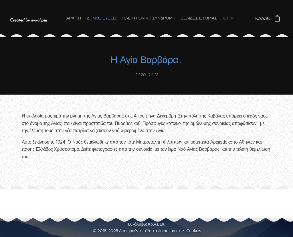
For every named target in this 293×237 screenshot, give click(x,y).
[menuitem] (214, 18)
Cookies (193, 230)
